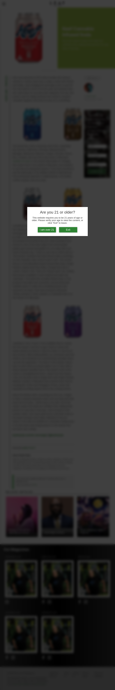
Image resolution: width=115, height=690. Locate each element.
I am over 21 (47, 229)
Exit (68, 229)
